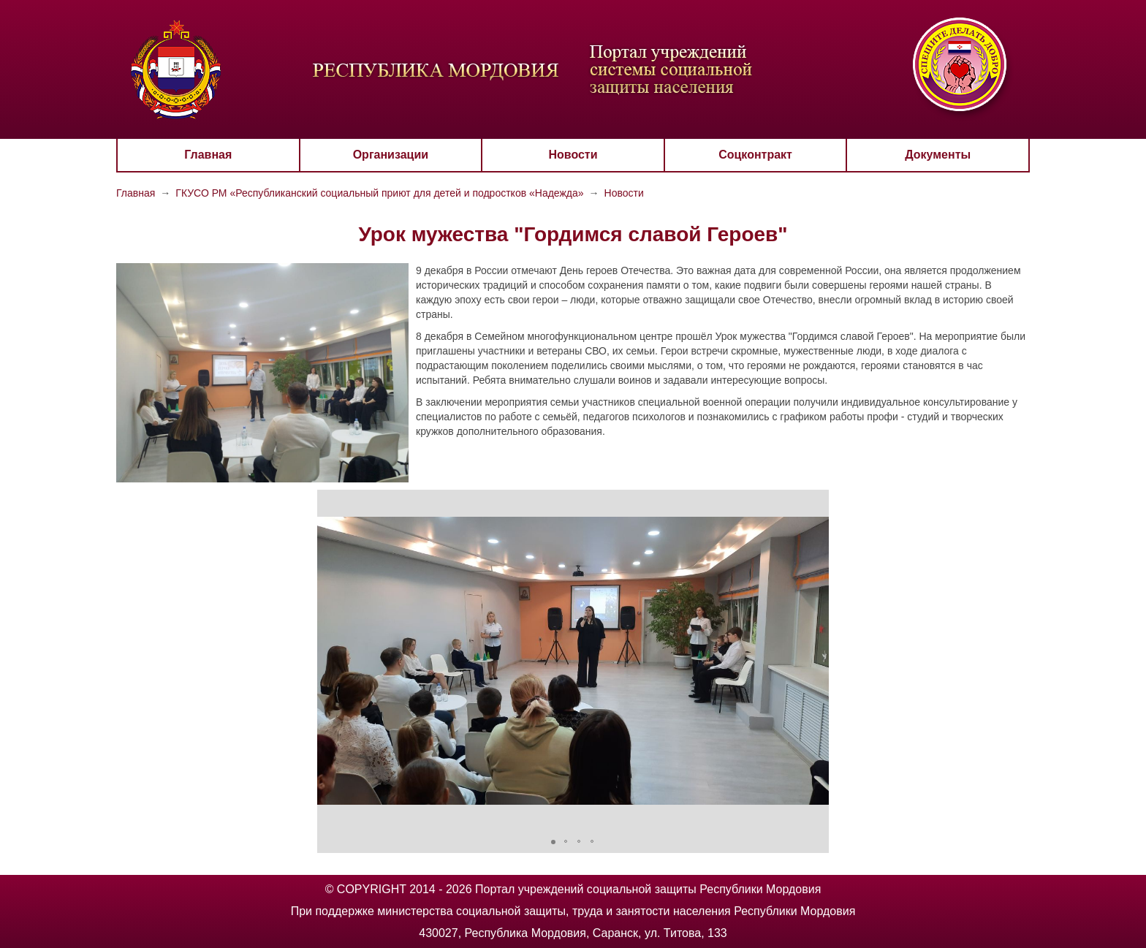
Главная (208, 154)
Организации (390, 154)
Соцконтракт (755, 154)
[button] (330, 660)
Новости (572, 154)
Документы (938, 154)
